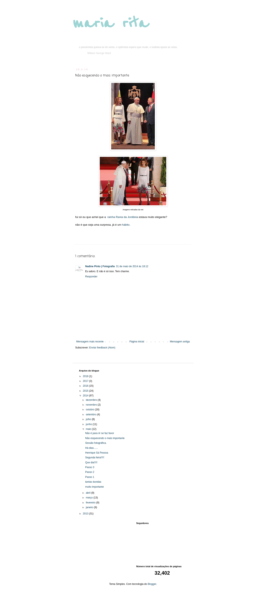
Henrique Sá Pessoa (96, 452)
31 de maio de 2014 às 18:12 (132, 266)
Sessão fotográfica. (96, 443)
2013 (86, 513)
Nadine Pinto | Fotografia (100, 266)
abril (88, 492)
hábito (125, 224)
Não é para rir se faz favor (99, 433)
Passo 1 (89, 477)
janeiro (90, 507)
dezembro (92, 399)
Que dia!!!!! (91, 462)
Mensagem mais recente (89, 341)
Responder (91, 276)
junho (89, 424)
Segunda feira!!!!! (94, 457)
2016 (86, 385)
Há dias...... (91, 447)
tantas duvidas (93, 481)
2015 (86, 390)
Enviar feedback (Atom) (102, 347)
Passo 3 (89, 467)
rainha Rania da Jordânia (122, 217)
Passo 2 (89, 472)
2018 (86, 376)
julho (89, 419)
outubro (90, 409)
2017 (86, 381)
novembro (92, 404)
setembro (91, 414)
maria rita (110, 23)
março (90, 497)
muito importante (94, 486)
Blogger (152, 584)
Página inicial (136, 341)
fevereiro (91, 502)
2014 (86, 395)
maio (89, 429)
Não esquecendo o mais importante (104, 438)
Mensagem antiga (180, 341)
